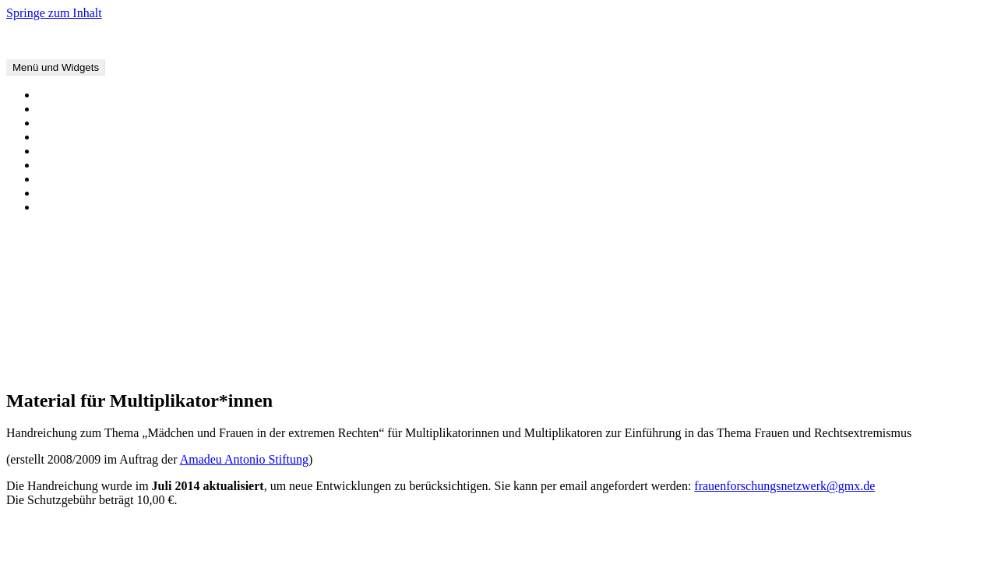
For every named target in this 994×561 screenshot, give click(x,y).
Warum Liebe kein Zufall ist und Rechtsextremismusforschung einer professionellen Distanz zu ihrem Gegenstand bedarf (340, 273)
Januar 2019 (67, 353)
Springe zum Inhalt (54, 12)
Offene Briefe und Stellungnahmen (124, 108)
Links (51, 192)
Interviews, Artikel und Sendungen (124, 136)
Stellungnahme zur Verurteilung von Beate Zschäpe (165, 287)
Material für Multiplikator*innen (119, 164)
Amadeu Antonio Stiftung (244, 459)
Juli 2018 (60, 367)
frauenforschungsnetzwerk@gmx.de (784, 485)
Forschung (63, 150)
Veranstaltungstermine (93, 94)
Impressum (65, 206)
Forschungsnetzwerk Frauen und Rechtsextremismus (138, 39)
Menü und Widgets (55, 67)
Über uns (60, 178)
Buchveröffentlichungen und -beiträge (132, 122)
